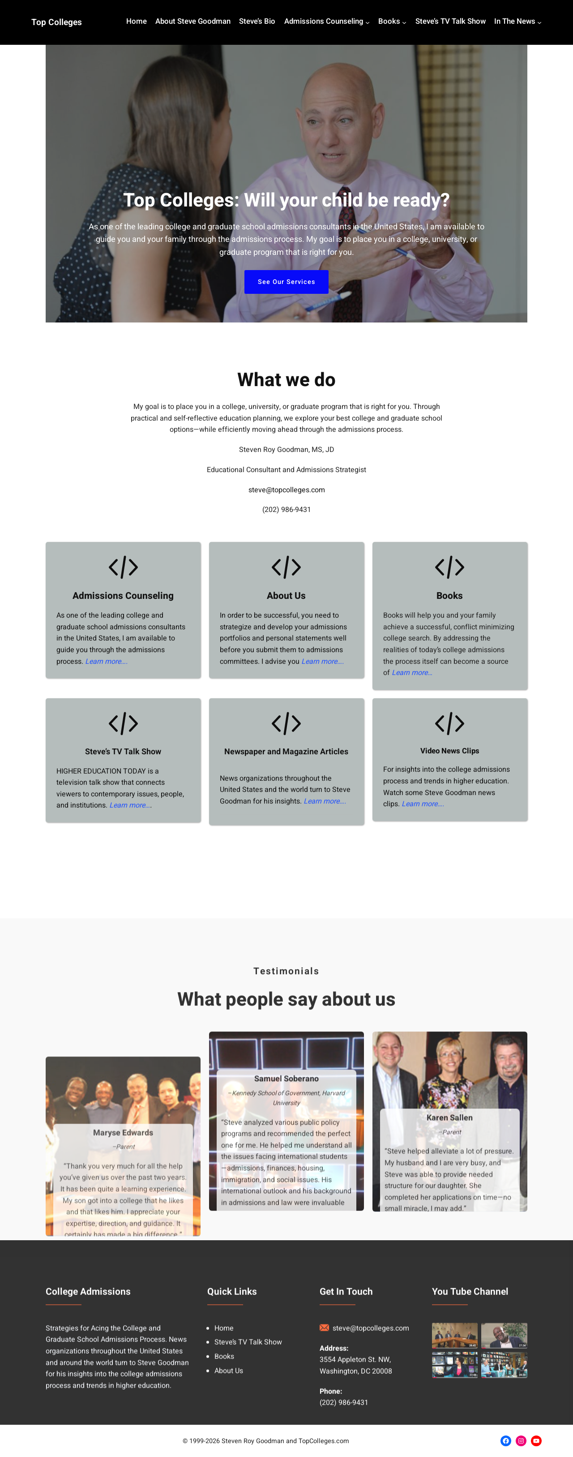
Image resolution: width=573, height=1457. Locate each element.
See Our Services (286, 282)
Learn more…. (106, 689)
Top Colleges (56, 22)
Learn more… (412, 701)
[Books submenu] (404, 22)
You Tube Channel (470, 1381)
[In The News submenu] (539, 22)
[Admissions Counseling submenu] (367, 22)
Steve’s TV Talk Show (123, 780)
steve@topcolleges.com (286, 518)
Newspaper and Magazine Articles (286, 780)
